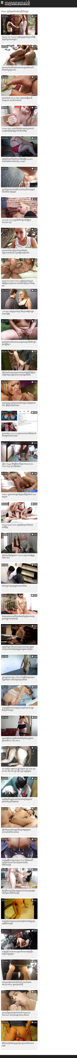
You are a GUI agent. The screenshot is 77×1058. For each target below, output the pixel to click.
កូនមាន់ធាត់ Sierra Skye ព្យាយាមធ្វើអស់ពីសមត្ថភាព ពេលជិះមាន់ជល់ (17, 99)
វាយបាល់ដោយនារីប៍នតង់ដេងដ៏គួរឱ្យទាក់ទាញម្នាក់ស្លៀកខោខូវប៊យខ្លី (18, 617)
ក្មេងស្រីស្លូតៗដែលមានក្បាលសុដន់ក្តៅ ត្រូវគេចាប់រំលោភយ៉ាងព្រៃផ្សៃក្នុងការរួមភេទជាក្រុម (18, 648)
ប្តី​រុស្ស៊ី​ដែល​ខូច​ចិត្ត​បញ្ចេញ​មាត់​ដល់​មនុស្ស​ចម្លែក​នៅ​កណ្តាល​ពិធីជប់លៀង (18, 891)
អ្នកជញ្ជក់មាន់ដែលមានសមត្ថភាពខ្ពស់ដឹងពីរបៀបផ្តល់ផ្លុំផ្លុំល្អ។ (19, 343)
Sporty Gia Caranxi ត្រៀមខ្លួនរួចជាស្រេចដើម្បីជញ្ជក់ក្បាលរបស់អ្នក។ (18, 38)
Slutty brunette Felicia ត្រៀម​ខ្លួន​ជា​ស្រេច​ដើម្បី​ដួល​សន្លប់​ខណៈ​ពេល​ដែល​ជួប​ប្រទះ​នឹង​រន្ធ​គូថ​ (18, 283)
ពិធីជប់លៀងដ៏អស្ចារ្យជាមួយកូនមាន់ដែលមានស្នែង (18, 1044)
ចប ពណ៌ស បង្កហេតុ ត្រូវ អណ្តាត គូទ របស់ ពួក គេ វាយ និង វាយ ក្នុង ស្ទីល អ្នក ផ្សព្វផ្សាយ (18, 770)
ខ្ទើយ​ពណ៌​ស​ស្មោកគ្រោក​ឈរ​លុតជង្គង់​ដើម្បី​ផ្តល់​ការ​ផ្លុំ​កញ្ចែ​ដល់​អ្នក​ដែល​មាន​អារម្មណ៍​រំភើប (18, 373)
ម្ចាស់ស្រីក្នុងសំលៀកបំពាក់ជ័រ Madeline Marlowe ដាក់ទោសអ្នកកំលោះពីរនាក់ (16, 1013)
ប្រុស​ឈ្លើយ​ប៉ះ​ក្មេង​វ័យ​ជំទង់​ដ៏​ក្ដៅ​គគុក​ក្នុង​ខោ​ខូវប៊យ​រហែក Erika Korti (17, 739)
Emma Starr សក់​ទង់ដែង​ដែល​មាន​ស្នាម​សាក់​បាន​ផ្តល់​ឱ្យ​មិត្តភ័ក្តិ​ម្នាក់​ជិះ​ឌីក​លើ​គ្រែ (18, 129)
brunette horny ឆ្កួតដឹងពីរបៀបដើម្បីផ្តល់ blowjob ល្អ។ (16, 221)
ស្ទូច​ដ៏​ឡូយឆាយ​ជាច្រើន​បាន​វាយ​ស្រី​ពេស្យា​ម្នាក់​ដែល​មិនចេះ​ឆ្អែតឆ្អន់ (18, 190)
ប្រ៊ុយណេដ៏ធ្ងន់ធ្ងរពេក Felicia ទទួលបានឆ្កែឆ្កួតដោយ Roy (18, 556)
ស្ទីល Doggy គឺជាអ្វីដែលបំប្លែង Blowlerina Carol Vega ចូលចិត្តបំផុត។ (17, 465)
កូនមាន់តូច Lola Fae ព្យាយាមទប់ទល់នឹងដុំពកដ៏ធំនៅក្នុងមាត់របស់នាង (19, 434)
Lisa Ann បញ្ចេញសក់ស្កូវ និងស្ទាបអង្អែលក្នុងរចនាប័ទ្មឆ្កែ (18, 312)
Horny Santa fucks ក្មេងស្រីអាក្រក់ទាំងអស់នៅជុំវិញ (17, 526)
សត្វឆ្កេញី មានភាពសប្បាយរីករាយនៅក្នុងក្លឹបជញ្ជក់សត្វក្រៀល (17, 952)
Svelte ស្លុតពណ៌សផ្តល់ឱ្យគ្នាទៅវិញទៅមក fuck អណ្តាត (19, 495)
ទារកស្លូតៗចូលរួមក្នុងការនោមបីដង (14, 586)
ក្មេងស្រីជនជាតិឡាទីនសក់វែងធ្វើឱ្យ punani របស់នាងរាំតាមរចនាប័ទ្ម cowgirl (17, 160)
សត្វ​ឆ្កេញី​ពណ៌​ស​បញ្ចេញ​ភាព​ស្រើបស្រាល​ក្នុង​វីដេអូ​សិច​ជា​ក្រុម (18, 709)
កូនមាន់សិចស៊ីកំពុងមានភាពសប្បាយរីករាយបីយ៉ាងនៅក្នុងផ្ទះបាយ (18, 68)
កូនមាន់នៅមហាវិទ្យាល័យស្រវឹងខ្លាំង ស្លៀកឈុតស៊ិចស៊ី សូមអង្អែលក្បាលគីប (15, 251)
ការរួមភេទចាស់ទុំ (17, 3)
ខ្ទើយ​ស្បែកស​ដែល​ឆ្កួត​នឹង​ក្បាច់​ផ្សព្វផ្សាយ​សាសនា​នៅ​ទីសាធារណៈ (16, 830)
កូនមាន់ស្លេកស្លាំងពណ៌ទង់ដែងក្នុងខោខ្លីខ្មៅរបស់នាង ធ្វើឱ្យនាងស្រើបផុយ (19, 404)
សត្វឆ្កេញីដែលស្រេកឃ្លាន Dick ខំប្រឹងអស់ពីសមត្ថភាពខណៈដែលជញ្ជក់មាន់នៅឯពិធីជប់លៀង (17, 862)
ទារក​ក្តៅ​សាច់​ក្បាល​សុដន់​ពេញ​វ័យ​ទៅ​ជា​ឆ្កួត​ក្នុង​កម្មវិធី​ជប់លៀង (18, 922)
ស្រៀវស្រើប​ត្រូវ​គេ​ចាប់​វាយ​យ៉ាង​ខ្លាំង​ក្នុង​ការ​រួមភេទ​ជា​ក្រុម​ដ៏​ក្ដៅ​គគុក (17, 800)
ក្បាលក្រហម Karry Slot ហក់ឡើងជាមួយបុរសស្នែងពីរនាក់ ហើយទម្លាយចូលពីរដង (18, 678)
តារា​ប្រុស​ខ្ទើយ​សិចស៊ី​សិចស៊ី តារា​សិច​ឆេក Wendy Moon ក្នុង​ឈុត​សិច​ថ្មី (16, 983)
